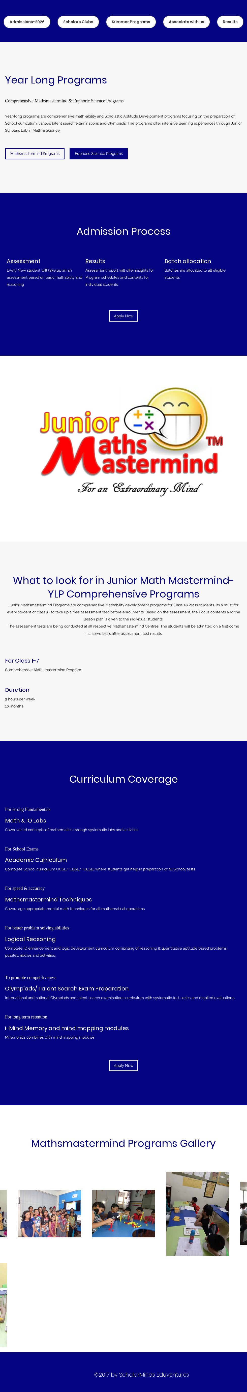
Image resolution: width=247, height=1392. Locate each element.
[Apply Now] (123, 316)
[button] (99, 153)
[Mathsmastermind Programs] (35, 153)
